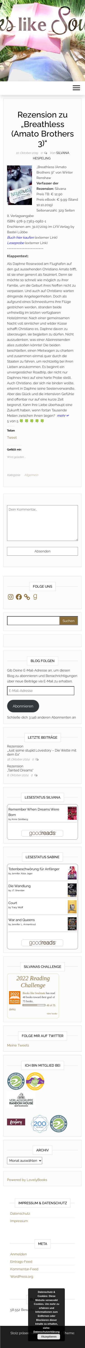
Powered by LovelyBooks (27, 1180)
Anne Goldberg (20, 819)
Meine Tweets (18, 1045)
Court (12, 903)
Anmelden (18, 1254)
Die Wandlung (19, 886)
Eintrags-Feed (21, 1262)
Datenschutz (20, 1213)
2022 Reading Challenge (33, 982)
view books (52, 1013)
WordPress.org (21, 1277)
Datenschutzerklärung (46, 1331)
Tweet (12, 437)
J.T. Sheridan (18, 890)
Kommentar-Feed (24, 1269)
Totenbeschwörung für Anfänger (33, 869)
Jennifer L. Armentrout (24, 924)
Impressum (19, 1221)
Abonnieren (23, 706)
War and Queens (21, 920)
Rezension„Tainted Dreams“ (20, 768)
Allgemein (31, 475)
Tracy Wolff (17, 907)
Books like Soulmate (34, 993)
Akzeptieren (48, 1336)
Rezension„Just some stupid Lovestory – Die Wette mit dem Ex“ (41, 750)
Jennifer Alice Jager (22, 873)
